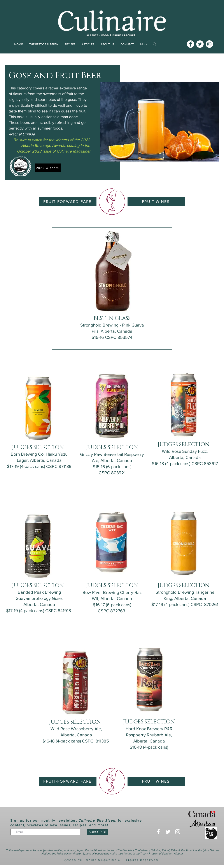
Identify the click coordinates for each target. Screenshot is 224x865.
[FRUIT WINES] (156, 201)
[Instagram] (209, 44)
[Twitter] (200, 44)
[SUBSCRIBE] (97, 832)
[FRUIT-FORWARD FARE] (67, 201)
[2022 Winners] (48, 167)
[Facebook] (190, 44)
